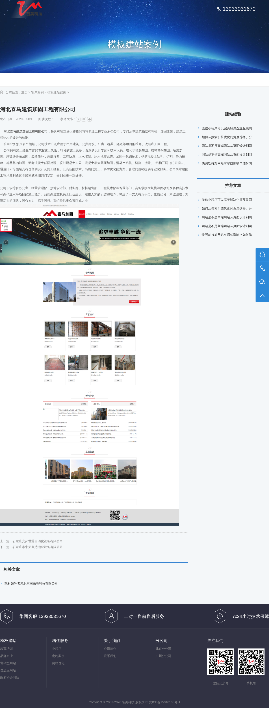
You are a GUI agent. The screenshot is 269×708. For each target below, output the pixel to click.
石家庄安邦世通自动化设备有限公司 (38, 541)
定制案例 (58, 656)
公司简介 (110, 648)
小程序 (56, 648)
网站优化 (58, 663)
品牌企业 (6, 656)
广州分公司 (163, 656)
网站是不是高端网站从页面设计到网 (227, 146)
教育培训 (6, 648)
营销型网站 (8, 663)
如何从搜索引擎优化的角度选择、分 (227, 137)
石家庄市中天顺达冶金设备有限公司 (38, 547)
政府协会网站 (9, 677)
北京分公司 (163, 648)
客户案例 (37, 92)
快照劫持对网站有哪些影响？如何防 (227, 163)
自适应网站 (8, 670)
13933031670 (239, 9)
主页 (24, 92)
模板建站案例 (56, 92)
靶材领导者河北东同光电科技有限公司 (31, 583)
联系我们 (110, 656)
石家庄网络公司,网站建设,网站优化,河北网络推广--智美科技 (33, 9)
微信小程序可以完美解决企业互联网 (227, 128)
